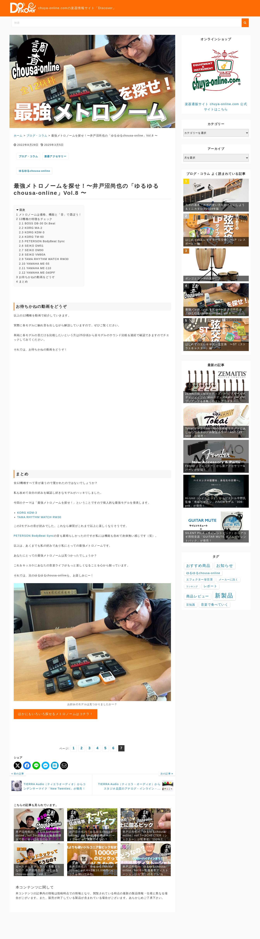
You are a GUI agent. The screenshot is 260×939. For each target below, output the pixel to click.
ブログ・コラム (28, 156)
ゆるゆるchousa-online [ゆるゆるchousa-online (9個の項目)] (203, 573)
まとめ (23, 281)
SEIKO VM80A (35, 254)
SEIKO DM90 (34, 250)
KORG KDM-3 (35, 232)
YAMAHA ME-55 (37, 263)
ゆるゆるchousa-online (34, 170)
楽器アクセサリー (55, 156)
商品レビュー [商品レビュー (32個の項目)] (197, 596)
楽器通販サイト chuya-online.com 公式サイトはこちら (216, 77)
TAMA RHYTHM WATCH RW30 (47, 259)
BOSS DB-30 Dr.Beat (40, 223)
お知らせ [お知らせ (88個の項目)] (224, 565)
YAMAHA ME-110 (38, 268)
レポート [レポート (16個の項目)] (210, 586)
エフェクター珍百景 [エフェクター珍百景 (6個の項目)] (199, 579)
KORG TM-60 (34, 236)
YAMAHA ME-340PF (40, 272)
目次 (22, 209)
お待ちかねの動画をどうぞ (37, 277)
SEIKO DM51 (34, 245)
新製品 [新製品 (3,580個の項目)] (224, 595)
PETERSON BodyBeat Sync (45, 241)
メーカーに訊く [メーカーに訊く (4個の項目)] (228, 579)
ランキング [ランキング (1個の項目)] (192, 586)
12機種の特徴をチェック (35, 219)
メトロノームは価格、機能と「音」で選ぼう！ (50, 214)
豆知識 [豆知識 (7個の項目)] (190, 604)
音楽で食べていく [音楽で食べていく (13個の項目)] (214, 604)
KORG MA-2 (33, 227)
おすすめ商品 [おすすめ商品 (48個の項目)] (198, 566)
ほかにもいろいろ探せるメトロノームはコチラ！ (55, 714)
